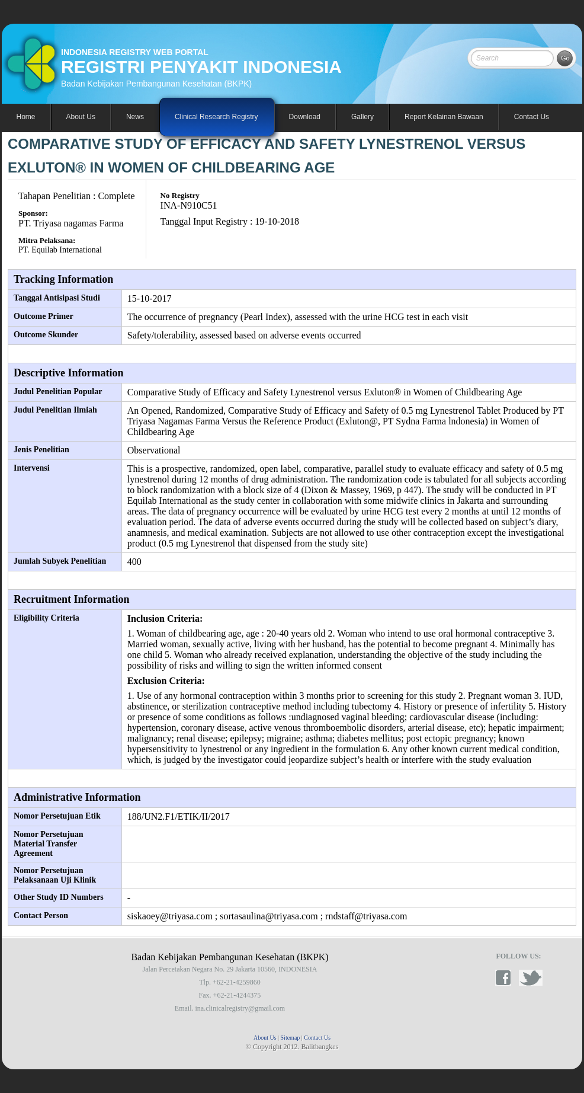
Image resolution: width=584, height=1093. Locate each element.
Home (26, 117)
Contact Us (531, 117)
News (135, 117)
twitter (531, 978)
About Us (265, 1037)
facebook (507, 978)
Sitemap (290, 1037)
